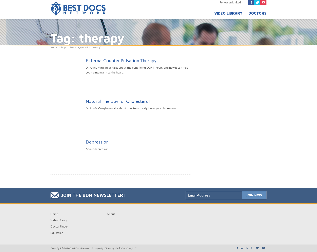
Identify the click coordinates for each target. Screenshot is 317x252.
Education (57, 232)
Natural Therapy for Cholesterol (118, 101)
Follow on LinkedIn (231, 2)
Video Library (228, 13)
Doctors (257, 13)
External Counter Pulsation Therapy (121, 60)
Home (54, 214)
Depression (97, 142)
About (111, 214)
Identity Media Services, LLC (121, 248)
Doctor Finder (59, 226)
